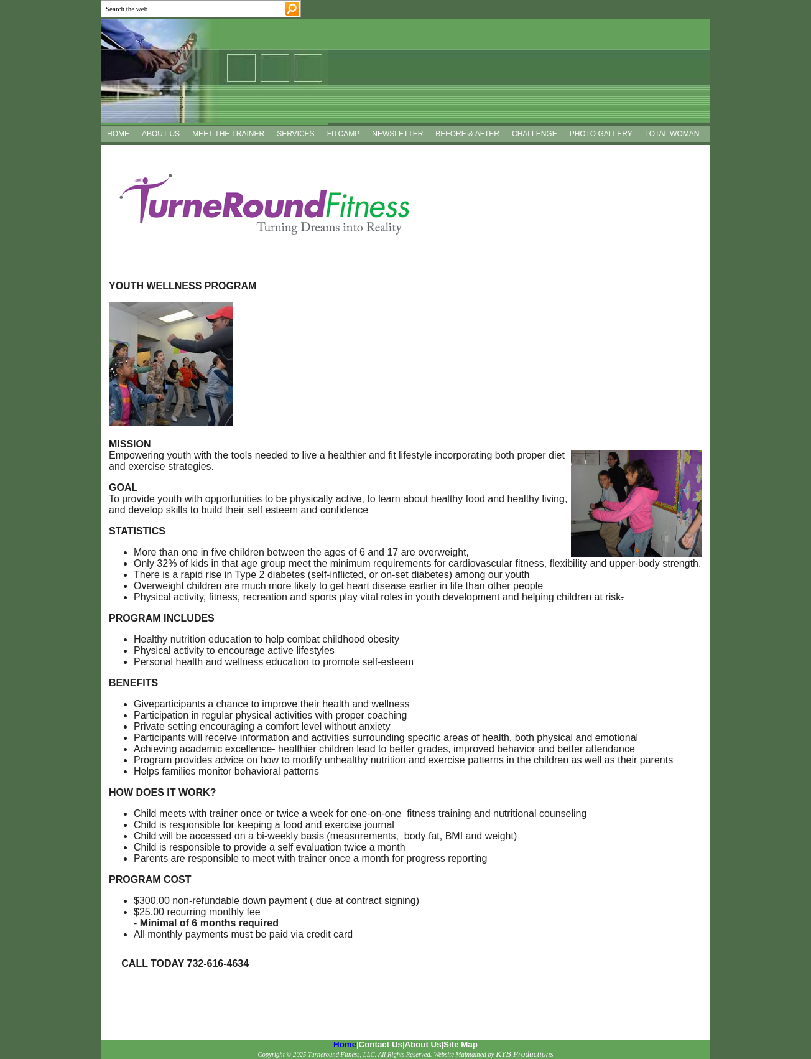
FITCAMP (343, 133)
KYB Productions (524, 1053)
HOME (118, 133)
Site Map (460, 1044)
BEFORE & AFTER (467, 133)
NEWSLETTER (397, 133)
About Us (422, 1044)
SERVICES (295, 133)
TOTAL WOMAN (672, 133)
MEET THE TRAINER (228, 133)
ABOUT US (161, 133)
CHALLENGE (534, 133)
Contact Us (380, 1044)
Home (344, 1044)
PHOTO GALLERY (601, 133)
